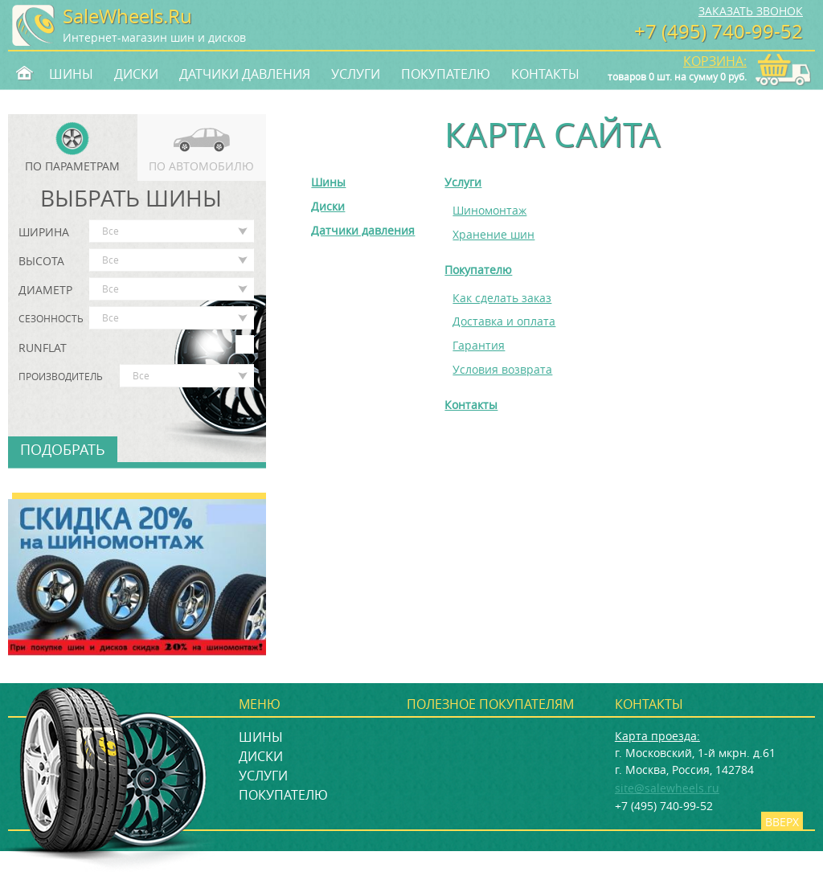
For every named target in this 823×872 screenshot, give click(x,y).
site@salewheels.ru (667, 788)
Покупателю (445, 73)
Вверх (782, 821)
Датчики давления (244, 73)
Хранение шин (493, 234)
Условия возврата (502, 369)
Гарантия (478, 345)
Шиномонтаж (489, 210)
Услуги (355, 73)
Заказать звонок (750, 10)
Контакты (545, 73)
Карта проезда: (657, 735)
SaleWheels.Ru (127, 16)
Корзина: (715, 61)
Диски (136, 73)
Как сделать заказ (501, 297)
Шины (71, 73)
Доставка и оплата (503, 321)
